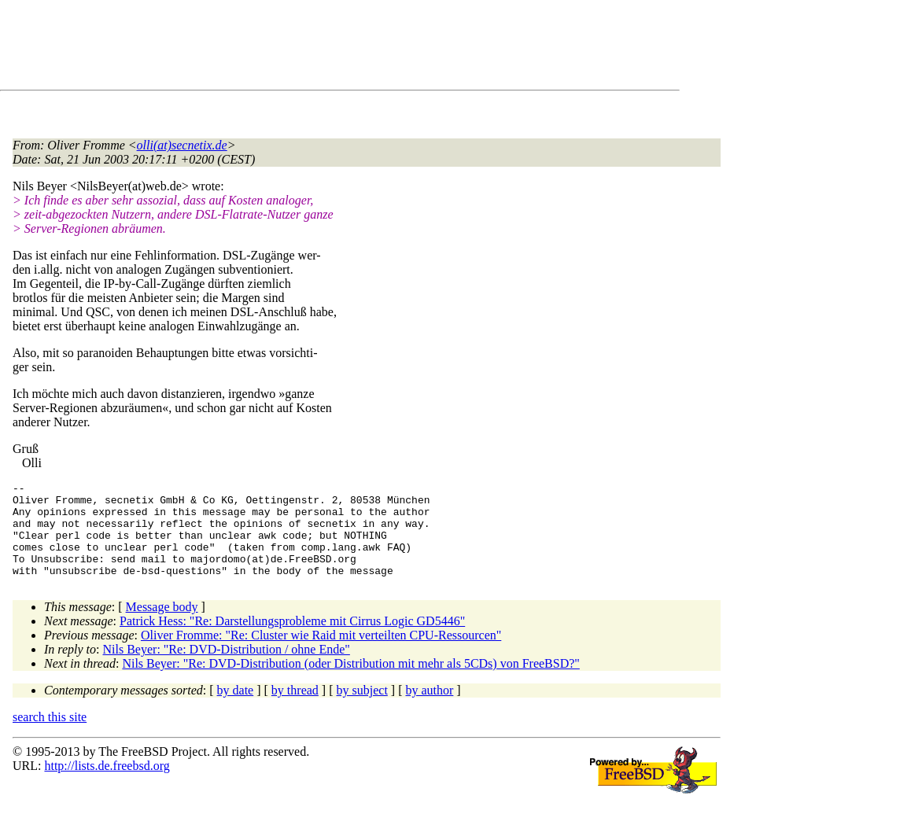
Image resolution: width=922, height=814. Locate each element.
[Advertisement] (299, 48)
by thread (295, 709)
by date (235, 709)
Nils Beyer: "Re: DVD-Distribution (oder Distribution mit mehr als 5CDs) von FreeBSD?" (350, 682)
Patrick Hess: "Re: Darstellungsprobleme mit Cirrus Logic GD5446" (292, 639)
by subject (362, 709)
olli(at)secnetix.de (182, 145)
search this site (50, 735)
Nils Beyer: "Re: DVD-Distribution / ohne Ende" (226, 668)
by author (429, 709)
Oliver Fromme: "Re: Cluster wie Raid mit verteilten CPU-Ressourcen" (321, 654)
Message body (162, 625)
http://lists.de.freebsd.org (106, 784)
